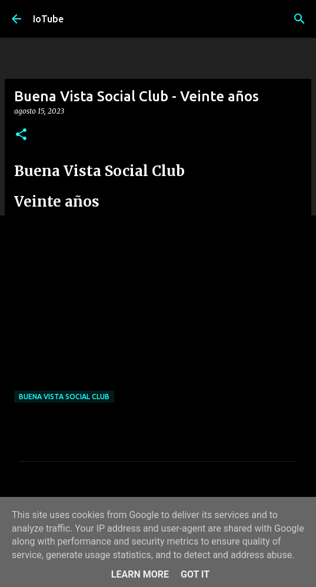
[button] (21, 135)
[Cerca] (299, 19)
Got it (195, 574)
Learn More (140, 574)
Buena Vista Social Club (64, 396)
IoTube (48, 19)
